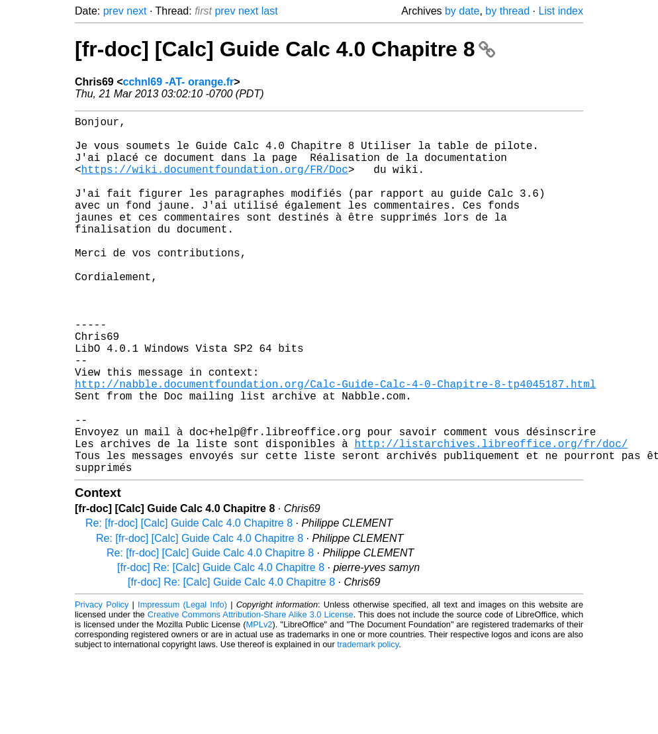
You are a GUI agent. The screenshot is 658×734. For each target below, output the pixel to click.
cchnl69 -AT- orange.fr (178, 81)
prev (113, 11)
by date (462, 11)
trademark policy (368, 724)
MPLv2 (259, 704)
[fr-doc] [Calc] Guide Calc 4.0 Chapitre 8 (285, 49)
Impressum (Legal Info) (182, 684)
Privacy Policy (101, 684)
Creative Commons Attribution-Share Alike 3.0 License (250, 694)
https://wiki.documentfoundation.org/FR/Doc (214, 182)
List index (560, 11)
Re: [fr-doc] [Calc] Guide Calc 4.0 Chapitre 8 (189, 602)
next (136, 11)
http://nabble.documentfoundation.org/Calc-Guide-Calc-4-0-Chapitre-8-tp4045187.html (335, 444)
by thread (507, 11)
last (269, 11)
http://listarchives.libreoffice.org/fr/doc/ (491, 517)
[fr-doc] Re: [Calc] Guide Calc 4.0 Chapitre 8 (220, 647)
